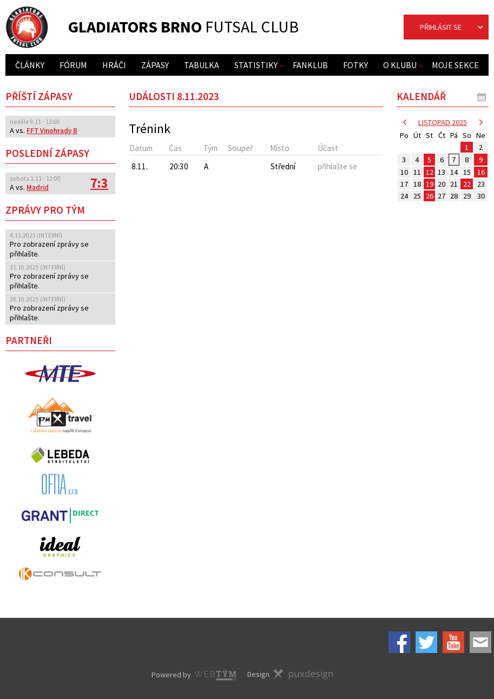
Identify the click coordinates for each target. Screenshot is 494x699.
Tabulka (201, 65)
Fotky (355, 65)
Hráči (114, 65)
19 (429, 184)
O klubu (400, 65)
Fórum (73, 65)
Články (29, 65)
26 (429, 196)
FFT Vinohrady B (52, 130)
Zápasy (155, 65)
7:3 (99, 183)
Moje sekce (455, 65)
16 (481, 172)
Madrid (38, 187)
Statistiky (256, 65)
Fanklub (310, 65)
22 (467, 184)
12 (429, 172)
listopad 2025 (442, 122)
